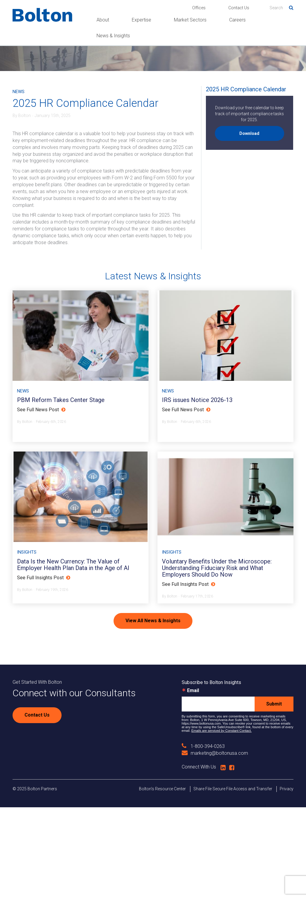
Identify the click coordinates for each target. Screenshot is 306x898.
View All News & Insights (153, 711)
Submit (274, 794)
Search (288, 6)
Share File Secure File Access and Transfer (232, 879)
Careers (237, 20)
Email (193, 781)
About (103, 20)
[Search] (281, 7)
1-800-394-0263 (203, 837)
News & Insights (113, 35)
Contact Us (238, 7)
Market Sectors (190, 20)
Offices (199, 7)
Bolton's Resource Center (162, 879)
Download (249, 133)
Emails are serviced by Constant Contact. (221, 821)
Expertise (141, 20)
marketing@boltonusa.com (215, 844)
